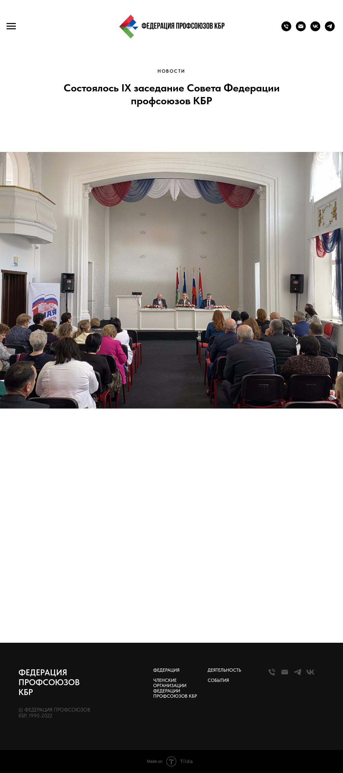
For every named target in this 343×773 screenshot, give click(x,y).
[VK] (310, 675)
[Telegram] (297, 675)
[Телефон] (286, 29)
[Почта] (301, 29)
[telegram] (330, 29)
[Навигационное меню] (11, 26)
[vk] (315, 29)
